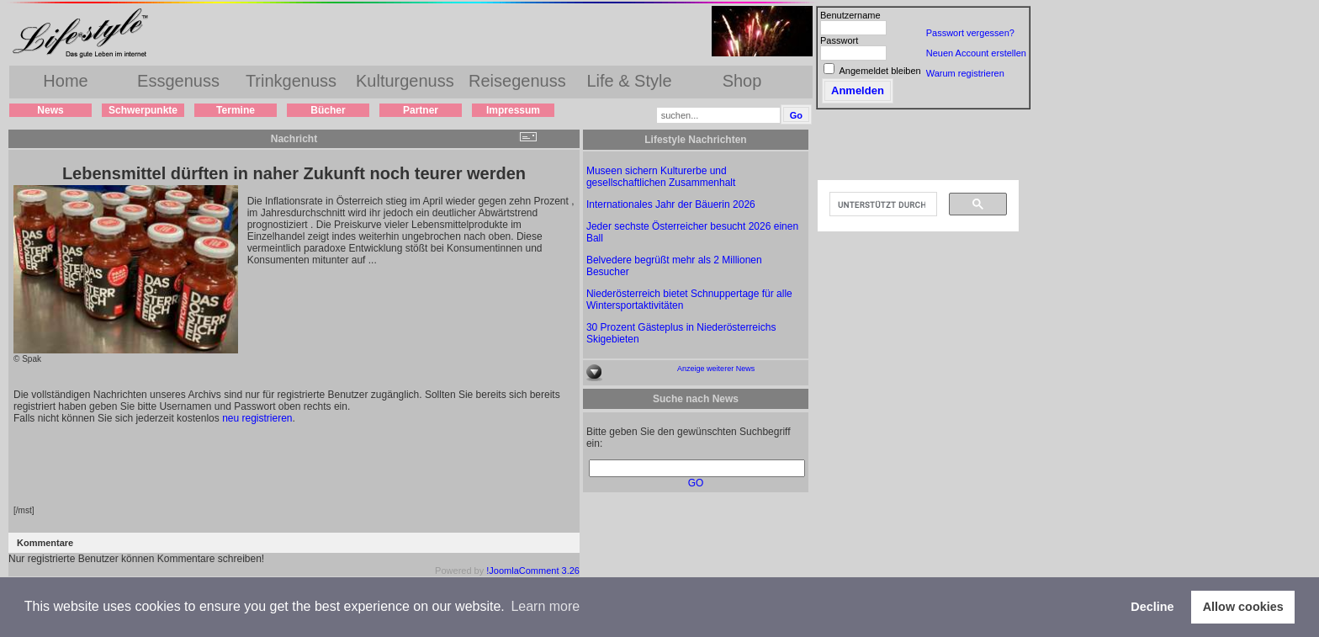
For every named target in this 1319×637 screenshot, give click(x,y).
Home (65, 81)
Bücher (327, 110)
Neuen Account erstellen (976, 53)
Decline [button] (1152, 606)
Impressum (513, 110)
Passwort (839, 40)
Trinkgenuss (291, 81)
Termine (235, 110)
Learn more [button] (545, 606)
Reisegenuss (517, 81)
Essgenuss (178, 81)
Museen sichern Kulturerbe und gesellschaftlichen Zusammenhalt (660, 176)
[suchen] (881, 204)
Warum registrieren (965, 73)
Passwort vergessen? (970, 33)
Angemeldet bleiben (879, 71)
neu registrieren (257, 418)
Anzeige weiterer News (716, 368)
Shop (742, 81)
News (50, 110)
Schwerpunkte (143, 110)
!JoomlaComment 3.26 (533, 570)
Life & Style (628, 81)
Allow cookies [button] (1243, 606)
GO (696, 483)
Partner (420, 110)
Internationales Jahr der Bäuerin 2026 (670, 204)
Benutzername (850, 15)
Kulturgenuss (405, 81)
